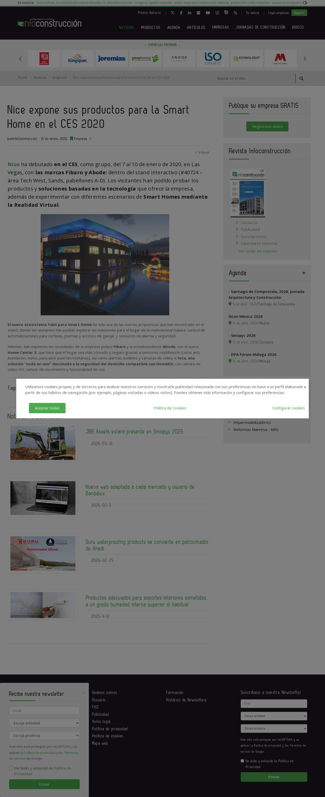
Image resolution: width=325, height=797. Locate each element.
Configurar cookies (288, 407)
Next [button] (304, 58)
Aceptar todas (47, 407)
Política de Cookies (170, 407)
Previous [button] (20, 58)
